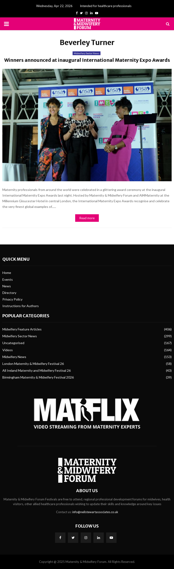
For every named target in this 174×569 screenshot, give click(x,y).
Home (6, 273)
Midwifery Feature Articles (22, 329)
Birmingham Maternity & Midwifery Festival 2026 (38, 377)
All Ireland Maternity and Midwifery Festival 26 (36, 370)
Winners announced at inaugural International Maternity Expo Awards (87, 60)
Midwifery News (14, 357)
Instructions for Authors (20, 306)
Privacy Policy (12, 299)
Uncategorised (13, 343)
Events (7, 279)
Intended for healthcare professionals (105, 6)
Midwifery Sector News (86, 53)
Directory (9, 293)
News (6, 286)
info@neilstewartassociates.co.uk (95, 512)
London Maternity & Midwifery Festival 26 (33, 364)
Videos (7, 350)
